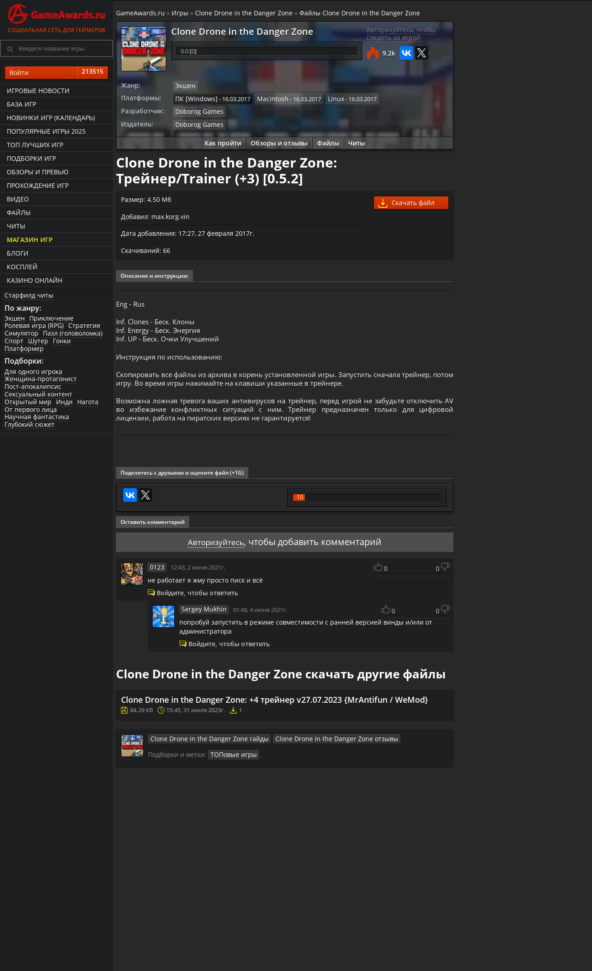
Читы (16, 226)
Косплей (22, 266)
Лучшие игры (156, 958)
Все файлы (465, 958)
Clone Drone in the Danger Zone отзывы (317, 755)
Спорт (14, 341)
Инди (64, 402)
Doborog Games (198, 111)
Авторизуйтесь (216, 557)
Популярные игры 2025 (46, 131)
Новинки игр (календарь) (51, 117)
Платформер (24, 348)
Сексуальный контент (38, 394)
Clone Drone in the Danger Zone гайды (204, 755)
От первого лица (31, 409)
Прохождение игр (38, 185)
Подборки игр (31, 158)
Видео (18, 199)
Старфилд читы (29, 295)
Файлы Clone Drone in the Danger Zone (361, 13)
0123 (157, 583)
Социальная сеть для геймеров (56, 17)
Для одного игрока (33, 371)
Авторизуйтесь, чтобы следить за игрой (400, 34)
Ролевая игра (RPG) (34, 326)
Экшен (15, 318)
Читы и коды (233, 966)
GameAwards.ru (141, 13)
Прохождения (235, 958)
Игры (181, 13)
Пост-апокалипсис (33, 387)
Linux (328, 98)
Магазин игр (30, 239)
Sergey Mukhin (203, 625)
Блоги (17, 253)
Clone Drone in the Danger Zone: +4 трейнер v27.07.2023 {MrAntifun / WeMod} (275, 715)
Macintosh (267, 98)
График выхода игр (165, 966)
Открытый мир (28, 402)
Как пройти (223, 141)
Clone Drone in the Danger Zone (245, 13)
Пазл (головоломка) (73, 333)
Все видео (385, 958)
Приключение (51, 318)
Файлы (19, 212)
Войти (56, 72)
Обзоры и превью (38, 172)
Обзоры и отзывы (279, 141)
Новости (305, 958)
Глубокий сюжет (30, 424)
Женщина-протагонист (41, 379)
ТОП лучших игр (35, 144)
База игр (21, 104)
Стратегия (84, 326)
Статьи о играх (315, 966)
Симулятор (21, 333)
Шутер (38, 341)
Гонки (62, 341)
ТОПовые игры (233, 770)
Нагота (87, 402)
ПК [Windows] (195, 98)
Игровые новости (38, 90)
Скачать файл (406, 201)
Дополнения (468, 966)
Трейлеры (386, 966)
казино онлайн (34, 280)
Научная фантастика (37, 417)
